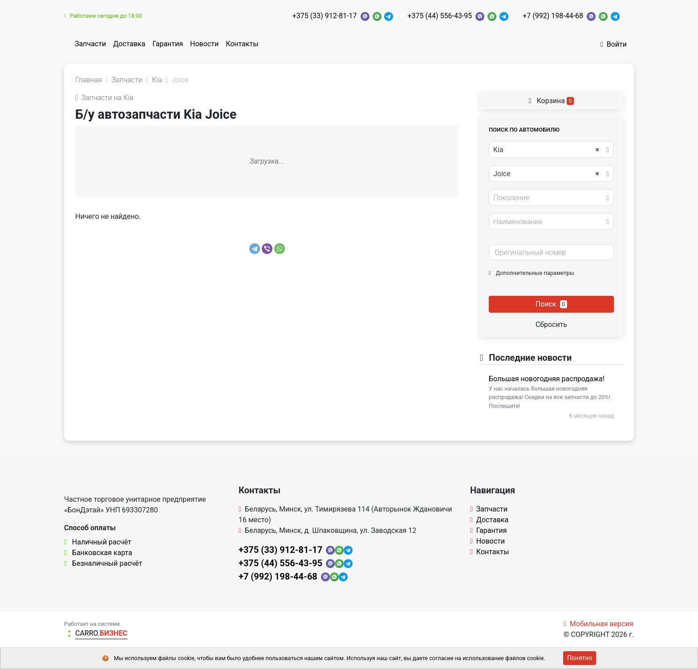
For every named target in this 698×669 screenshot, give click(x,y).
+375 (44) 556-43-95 (439, 16)
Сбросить (551, 324)
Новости (204, 44)
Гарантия (167, 44)
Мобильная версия (598, 624)
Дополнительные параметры (531, 273)
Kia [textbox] (546, 150)
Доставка (129, 44)
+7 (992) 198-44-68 (553, 16)
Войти (614, 44)
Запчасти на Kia (104, 97)
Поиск (551, 304)
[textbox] (549, 198)
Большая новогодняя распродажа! (547, 379)
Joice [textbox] (546, 174)
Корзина (551, 101)
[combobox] (551, 149)
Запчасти (90, 44)
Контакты (242, 44)
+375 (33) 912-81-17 (324, 16)
